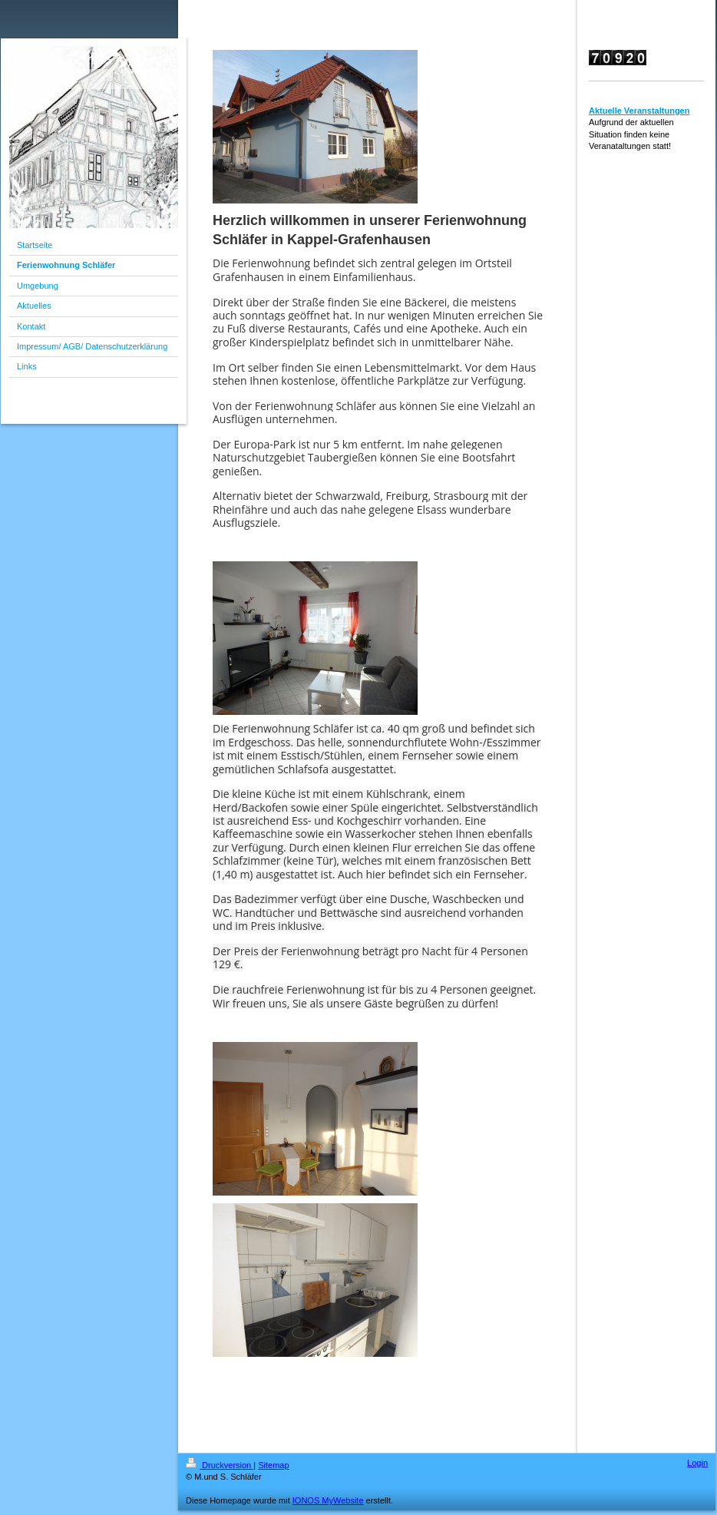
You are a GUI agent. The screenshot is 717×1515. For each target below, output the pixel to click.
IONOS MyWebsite (328, 1500)
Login (697, 1462)
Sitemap (273, 1465)
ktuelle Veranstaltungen (642, 110)
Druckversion (219, 1465)
